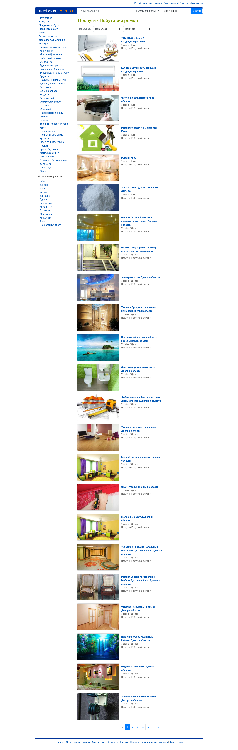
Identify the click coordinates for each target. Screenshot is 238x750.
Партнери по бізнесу (51, 112)
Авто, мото (45, 21)
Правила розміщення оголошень (149, 742)
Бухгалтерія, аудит (50, 101)
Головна (59, 742)
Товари (184, 3)
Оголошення (171, 3)
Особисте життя (48, 36)
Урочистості (46, 138)
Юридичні (45, 109)
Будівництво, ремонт (51, 65)
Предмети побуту (49, 25)
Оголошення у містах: (50, 176)
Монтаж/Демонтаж (51, 54)
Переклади (46, 167)
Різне (43, 171)
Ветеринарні (47, 98)
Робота (43, 32)
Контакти (113, 742)
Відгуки (124, 742)
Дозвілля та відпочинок (52, 39)
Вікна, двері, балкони (52, 69)
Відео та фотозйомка (52, 142)
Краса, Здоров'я (49, 149)
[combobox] (176, 11)
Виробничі (45, 87)
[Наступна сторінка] (159, 727)
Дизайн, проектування (52, 83)
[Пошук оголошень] (105, 11)
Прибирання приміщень (53, 80)
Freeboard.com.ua (55, 11)
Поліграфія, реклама (51, 134)
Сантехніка (46, 61)
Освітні (44, 120)
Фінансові (45, 116)
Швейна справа (49, 91)
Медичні (44, 94)
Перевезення (47, 131)
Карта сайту (176, 742)
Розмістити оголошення (148, 3)
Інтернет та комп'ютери (53, 47)
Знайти (196, 10)
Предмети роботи (49, 29)
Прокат (44, 145)
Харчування (46, 50)
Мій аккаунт (196, 3)
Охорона (44, 105)
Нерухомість (46, 18)
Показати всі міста (50, 225)
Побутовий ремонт (147, 10)
